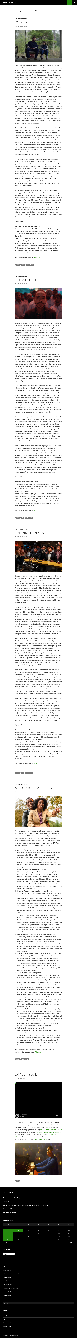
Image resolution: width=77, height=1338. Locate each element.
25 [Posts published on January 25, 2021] (8, 1239)
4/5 (22, 773)
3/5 (22, 517)
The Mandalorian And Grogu (12, 1198)
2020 (23, 264)
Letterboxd (55, 1139)
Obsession (6, 1201)
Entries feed (6, 1319)
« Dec (5, 1242)
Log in (5, 1315)
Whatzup (37, 257)
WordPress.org (7, 1326)
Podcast (18, 1071)
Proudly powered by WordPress (11, 1335)
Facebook (38, 1139)
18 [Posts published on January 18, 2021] (8, 1236)
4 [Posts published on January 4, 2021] (8, 1230)
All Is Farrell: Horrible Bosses (12, 1209)
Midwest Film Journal (11, 1274)
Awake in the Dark (10, 2)
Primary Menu (74, 2)
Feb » (71, 1242)
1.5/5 (17, 264)
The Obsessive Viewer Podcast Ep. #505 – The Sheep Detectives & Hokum (26, 1205)
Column (17, 784)
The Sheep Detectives (9, 1212)
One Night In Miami (31, 533)
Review (24, 19)
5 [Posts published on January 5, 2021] (18, 1230)
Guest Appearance (9, 1288)
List (4, 1281)
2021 (17, 517)
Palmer (21, 22)
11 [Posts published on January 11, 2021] (8, 1233)
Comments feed (8, 1323)
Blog (4, 1266)
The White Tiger (29, 280)
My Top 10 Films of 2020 (34, 788)
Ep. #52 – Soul (26, 1074)
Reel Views (18, 19)
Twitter (45, 1139)
